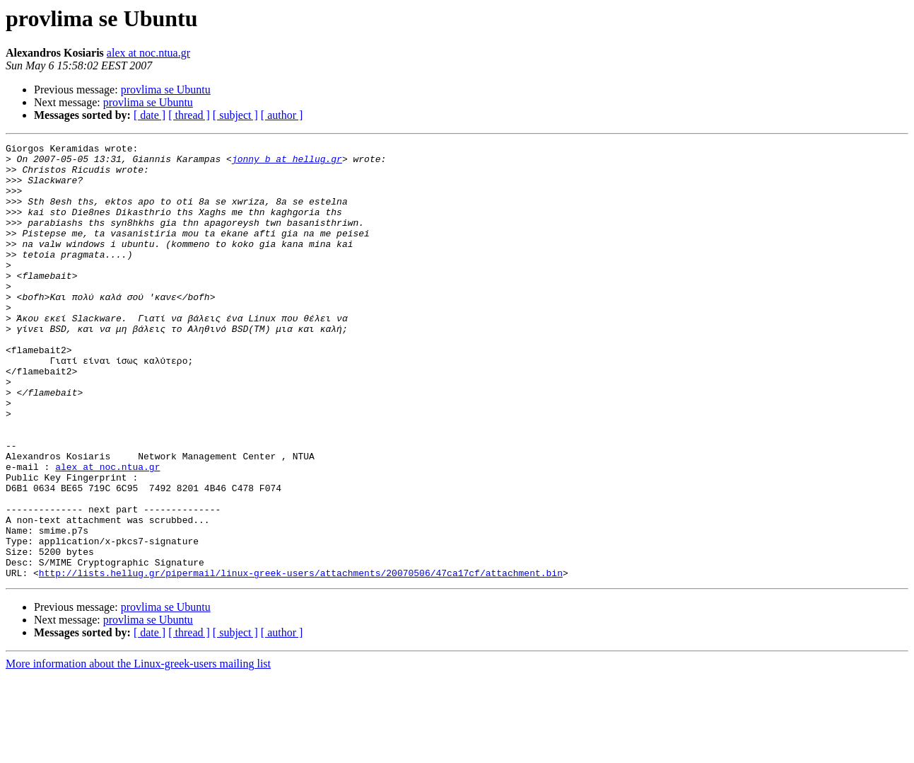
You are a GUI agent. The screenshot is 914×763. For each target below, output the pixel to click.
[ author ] (282, 115)
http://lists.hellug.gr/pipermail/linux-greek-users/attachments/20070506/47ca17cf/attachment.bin (301, 659)
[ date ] (149, 115)
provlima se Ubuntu (166, 90)
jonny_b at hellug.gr (287, 162)
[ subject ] (235, 115)
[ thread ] (189, 115)
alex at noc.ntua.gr (148, 53)
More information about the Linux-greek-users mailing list (138, 751)
